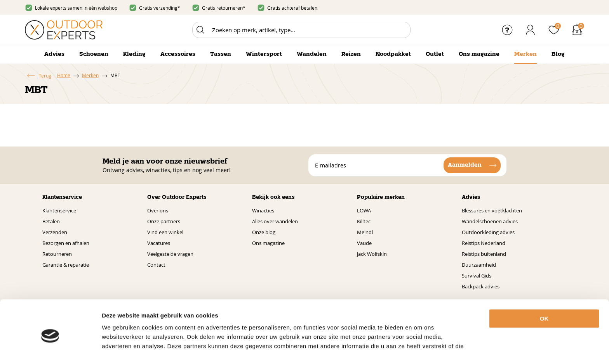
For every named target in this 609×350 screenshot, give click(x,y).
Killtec (364, 221)
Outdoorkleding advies (488, 232)
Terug (45, 75)
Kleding (134, 54)
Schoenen (93, 54)
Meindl (365, 232)
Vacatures (158, 243)
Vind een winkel (165, 232)
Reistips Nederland (483, 243)
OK (544, 272)
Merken (525, 54)
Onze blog (263, 232)
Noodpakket (393, 54)
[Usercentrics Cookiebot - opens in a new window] (50, 335)
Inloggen (531, 30)
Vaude (364, 243)
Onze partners (163, 221)
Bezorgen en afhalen (65, 243)
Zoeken (200, 30)
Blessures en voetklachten (492, 210)
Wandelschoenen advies (490, 221)
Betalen (51, 221)
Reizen (351, 54)
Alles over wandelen (275, 221)
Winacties (263, 210)
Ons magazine (479, 54)
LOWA (364, 210)
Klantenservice (59, 210)
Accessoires (177, 54)
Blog (558, 54)
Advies (54, 54)
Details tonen (430, 334)
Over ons (157, 210)
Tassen (220, 54)
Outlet (435, 54)
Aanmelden (465, 165)
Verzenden (54, 232)
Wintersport (264, 54)
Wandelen (312, 54)
